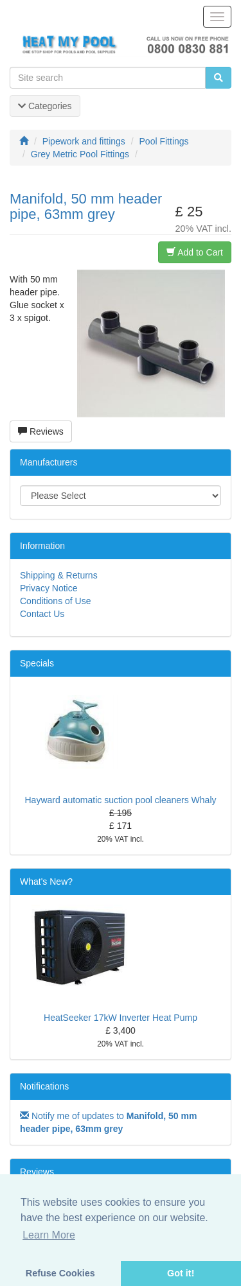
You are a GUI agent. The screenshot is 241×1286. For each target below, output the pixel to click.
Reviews (41, 431)
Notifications (44, 1086)
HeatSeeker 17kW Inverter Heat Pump (120, 1017)
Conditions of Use (55, 601)
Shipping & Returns (59, 575)
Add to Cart (194, 252)
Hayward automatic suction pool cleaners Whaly (120, 800)
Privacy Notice (48, 588)
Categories (45, 106)
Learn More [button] (48, 1235)
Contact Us (42, 614)
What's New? (46, 881)
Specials (37, 663)
